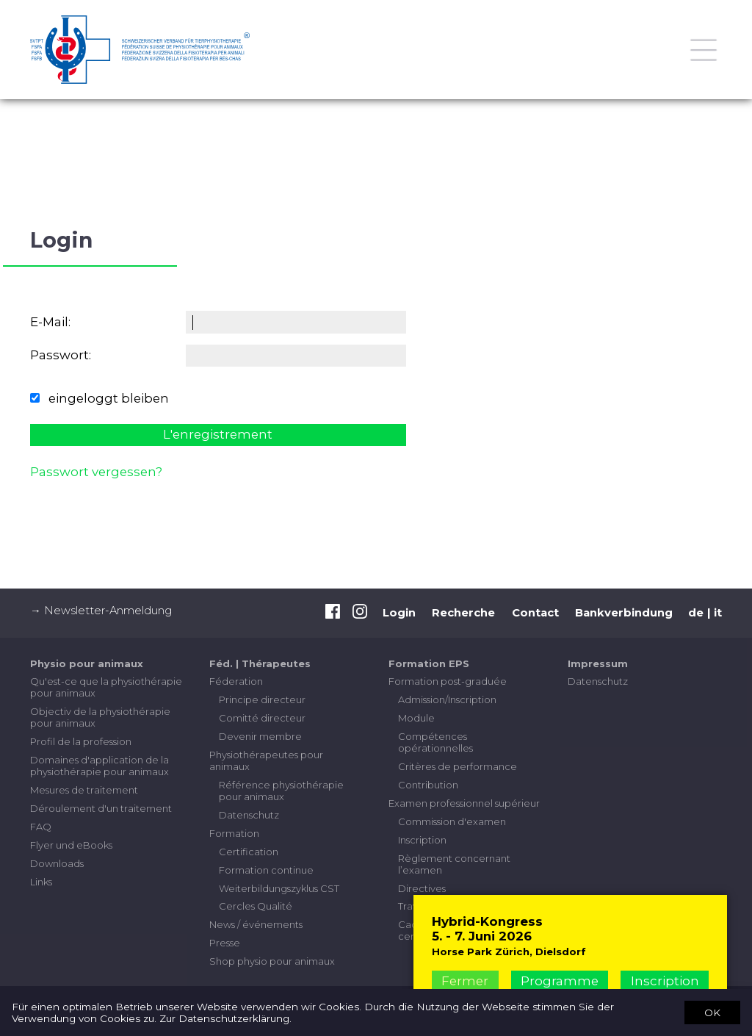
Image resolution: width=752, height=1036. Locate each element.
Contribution (428, 785)
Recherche (463, 612)
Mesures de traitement (84, 790)
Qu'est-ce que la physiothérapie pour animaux (106, 687)
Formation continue (266, 870)
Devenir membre (260, 736)
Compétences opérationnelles (435, 742)
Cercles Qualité (255, 906)
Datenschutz (249, 815)
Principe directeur (262, 699)
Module (416, 718)
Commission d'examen (452, 821)
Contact (535, 612)
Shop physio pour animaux (272, 961)
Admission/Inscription (447, 699)
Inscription (422, 840)
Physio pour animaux (86, 663)
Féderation (236, 681)
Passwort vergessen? (96, 471)
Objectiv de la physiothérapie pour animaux (100, 717)
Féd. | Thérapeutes (260, 663)
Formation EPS (428, 663)
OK (712, 1012)
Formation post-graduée (447, 681)
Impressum (598, 663)
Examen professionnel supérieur (464, 803)
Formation (234, 833)
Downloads (57, 863)
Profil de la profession (80, 741)
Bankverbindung (624, 612)
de (696, 612)
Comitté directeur (262, 718)
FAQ (40, 826)
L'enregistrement (217, 434)
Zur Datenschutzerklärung (224, 1018)
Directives (422, 888)
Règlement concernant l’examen (454, 864)
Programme (560, 981)
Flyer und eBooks (71, 845)
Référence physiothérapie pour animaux (281, 790)
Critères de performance (457, 766)
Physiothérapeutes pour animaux (266, 760)
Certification (248, 851)
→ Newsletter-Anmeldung (101, 610)
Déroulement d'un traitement (101, 808)
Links (41, 882)
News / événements (256, 924)
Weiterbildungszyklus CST (279, 888)
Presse (224, 943)
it (718, 612)
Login (399, 612)
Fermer (464, 981)
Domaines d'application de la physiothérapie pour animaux (99, 765)
